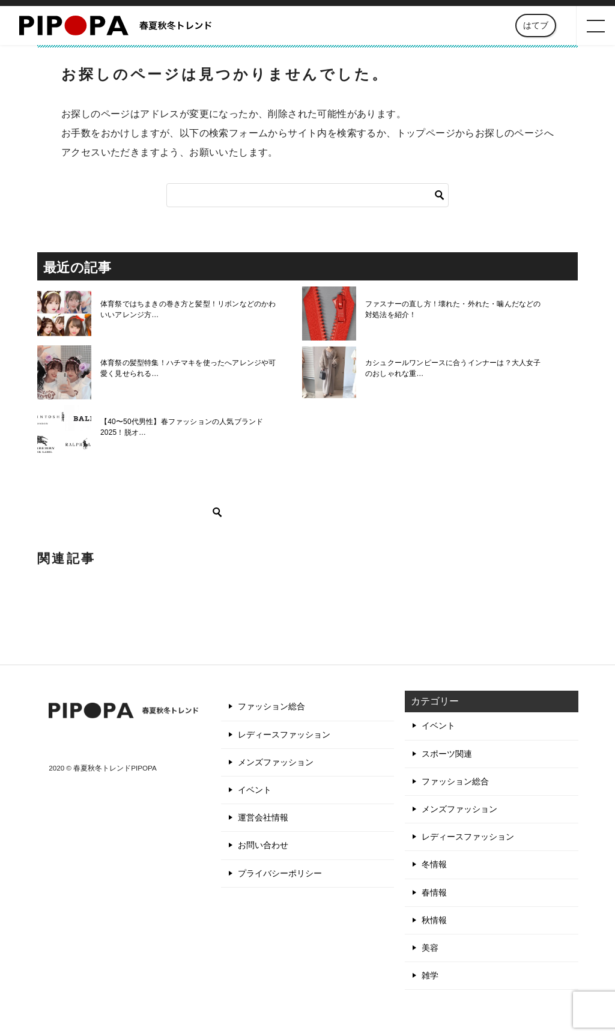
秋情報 (434, 920)
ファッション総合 (271, 706)
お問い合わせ (263, 845)
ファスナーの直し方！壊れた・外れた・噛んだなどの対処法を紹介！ (455, 309)
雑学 (430, 975)
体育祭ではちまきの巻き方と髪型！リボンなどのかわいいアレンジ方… (190, 309)
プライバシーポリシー (280, 873)
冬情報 (434, 864)
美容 (430, 948)
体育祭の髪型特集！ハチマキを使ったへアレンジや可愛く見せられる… (190, 368)
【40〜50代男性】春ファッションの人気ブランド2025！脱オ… (180, 427)
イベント (254, 790)
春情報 (434, 892)
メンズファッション (276, 762)
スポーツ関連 (447, 754)
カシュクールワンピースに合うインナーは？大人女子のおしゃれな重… (455, 368)
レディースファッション (284, 734)
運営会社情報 (263, 817)
